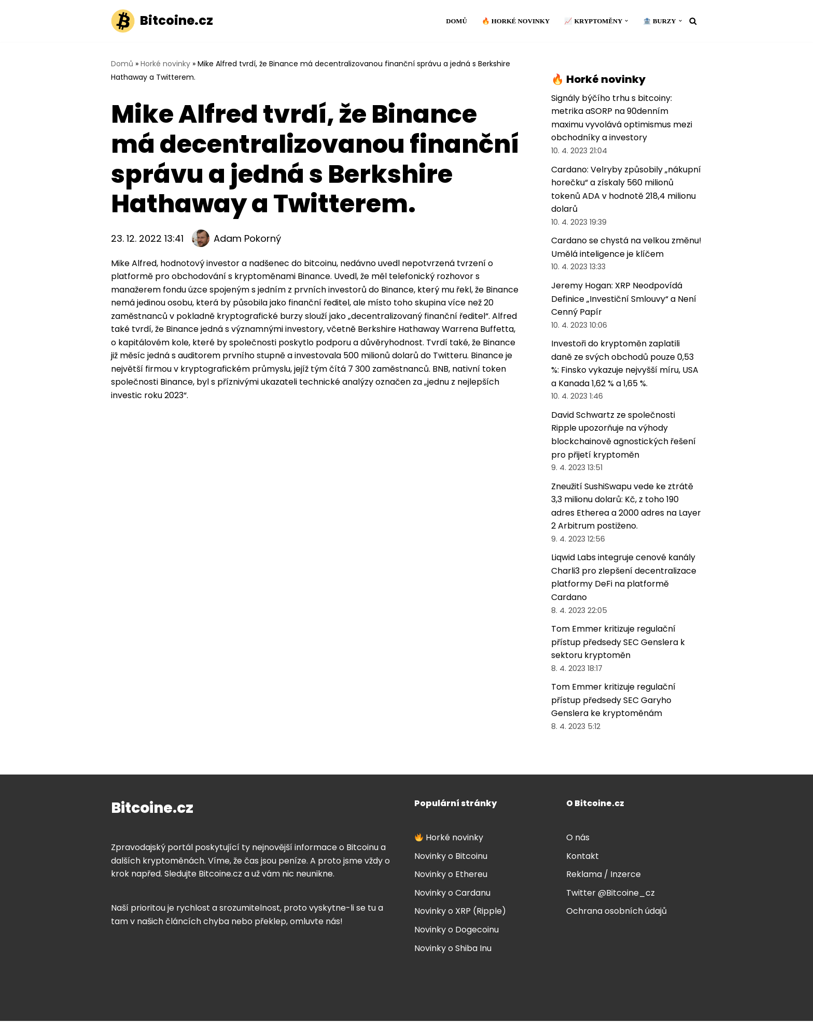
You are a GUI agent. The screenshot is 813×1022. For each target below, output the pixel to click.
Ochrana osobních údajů (616, 912)
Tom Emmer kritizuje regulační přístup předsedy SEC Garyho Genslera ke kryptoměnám (613, 701)
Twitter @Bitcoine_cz (610, 894)
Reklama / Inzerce (603, 875)
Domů (456, 21)
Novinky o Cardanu (452, 894)
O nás (578, 838)
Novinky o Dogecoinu (456, 931)
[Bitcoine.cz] (162, 21)
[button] (626, 20)
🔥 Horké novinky (515, 21)
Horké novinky (165, 64)
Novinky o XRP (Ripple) (460, 912)
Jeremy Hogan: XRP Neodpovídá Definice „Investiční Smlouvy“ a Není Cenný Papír (623, 299)
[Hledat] (693, 21)
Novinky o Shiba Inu (453, 949)
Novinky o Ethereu (450, 875)
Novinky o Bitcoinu (450, 857)
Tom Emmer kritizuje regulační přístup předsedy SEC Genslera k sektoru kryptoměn (618, 643)
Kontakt (582, 857)
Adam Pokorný (247, 238)
